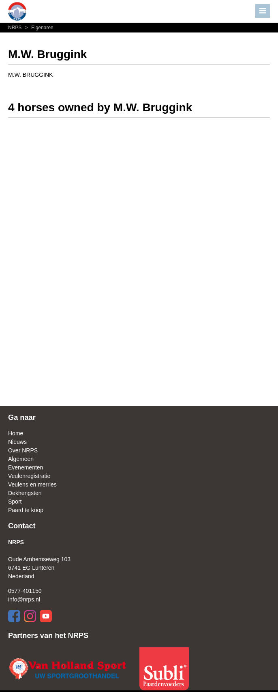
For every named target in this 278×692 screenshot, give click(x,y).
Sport (14, 501)
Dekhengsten (25, 493)
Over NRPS (23, 450)
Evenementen (25, 467)
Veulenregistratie (29, 476)
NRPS (15, 27)
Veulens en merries (32, 484)
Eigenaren (38, 27)
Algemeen (21, 459)
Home (15, 433)
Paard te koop (25, 510)
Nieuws (17, 442)
